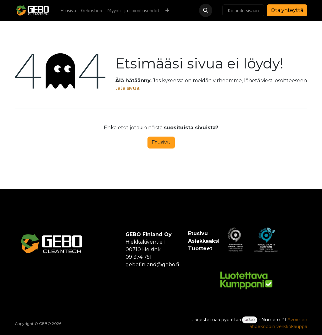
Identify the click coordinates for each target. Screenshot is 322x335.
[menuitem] (68, 10)
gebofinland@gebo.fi (152, 264)
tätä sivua (127, 88)
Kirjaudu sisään (243, 10)
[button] (205, 10)
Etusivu (161, 142)
